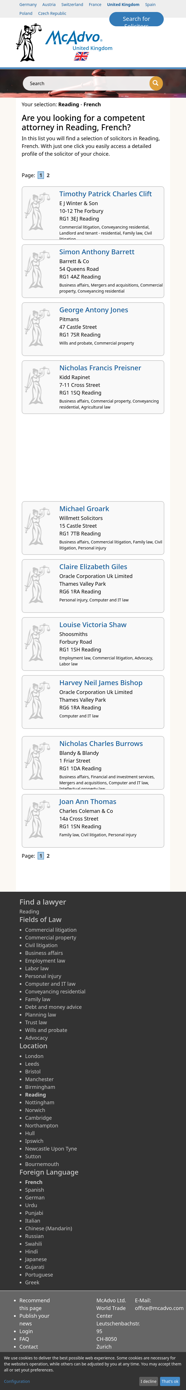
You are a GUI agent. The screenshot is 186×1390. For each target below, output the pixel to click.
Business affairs (44, 952)
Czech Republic (52, 13)
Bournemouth (42, 1164)
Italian (32, 1220)
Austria (49, 4)
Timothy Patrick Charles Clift (105, 193)
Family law (37, 999)
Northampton (41, 1125)
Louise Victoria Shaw (93, 624)
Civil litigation (41, 945)
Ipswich (34, 1140)
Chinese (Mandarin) (48, 1228)
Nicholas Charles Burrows (101, 743)
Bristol (33, 1071)
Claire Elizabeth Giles (93, 566)
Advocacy (36, 1037)
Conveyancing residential (55, 991)
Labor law (37, 968)
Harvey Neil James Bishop (101, 682)
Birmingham (40, 1086)
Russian (34, 1236)
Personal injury (43, 976)
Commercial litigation (51, 929)
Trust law (36, 1022)
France (95, 4)
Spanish (34, 1189)
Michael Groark (84, 508)
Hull (30, 1133)
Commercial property (50, 937)
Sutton (33, 1156)
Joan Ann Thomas (87, 801)
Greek (32, 1282)
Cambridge (38, 1117)
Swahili (33, 1243)
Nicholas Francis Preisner (100, 367)
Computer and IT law (50, 983)
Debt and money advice (53, 1006)
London (34, 1056)
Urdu (31, 1205)
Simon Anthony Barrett (96, 251)
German (35, 1197)
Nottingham (39, 1102)
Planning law (40, 1014)
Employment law (45, 960)
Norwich (35, 1110)
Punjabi (34, 1212)
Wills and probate (46, 1030)
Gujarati (34, 1266)
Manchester (39, 1079)
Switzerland (72, 4)
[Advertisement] (93, 460)
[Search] (156, 83)
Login (26, 1331)
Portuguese (39, 1274)
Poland (26, 13)
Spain (150, 4)
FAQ (24, 1338)
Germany (28, 4)
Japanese (36, 1259)
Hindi (31, 1251)
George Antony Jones (93, 309)
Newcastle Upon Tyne (51, 1148)
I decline (148, 1381)
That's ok (170, 1381)
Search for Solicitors (136, 20)
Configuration (17, 1381)
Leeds (32, 1063)
